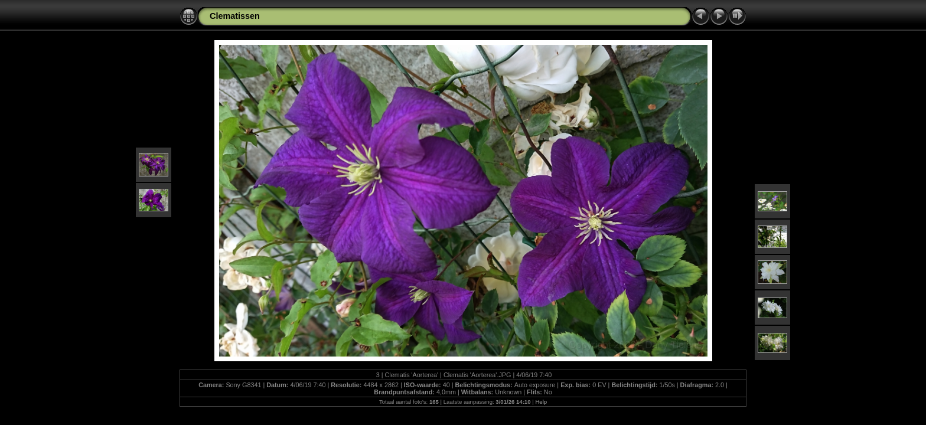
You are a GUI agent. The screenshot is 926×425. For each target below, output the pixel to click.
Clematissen (235, 16)
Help (541, 401)
